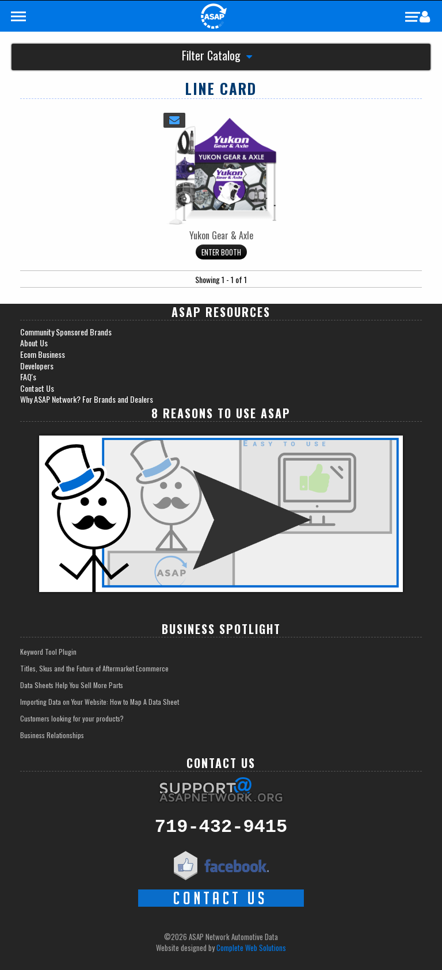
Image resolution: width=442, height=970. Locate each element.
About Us (34, 343)
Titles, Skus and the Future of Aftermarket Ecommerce (94, 668)
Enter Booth (221, 252)
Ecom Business (42, 354)
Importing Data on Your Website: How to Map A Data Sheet (99, 702)
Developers (37, 366)
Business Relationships (52, 735)
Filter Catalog (217, 56)
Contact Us (37, 388)
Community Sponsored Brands (66, 332)
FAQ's (28, 377)
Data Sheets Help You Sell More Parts (71, 685)
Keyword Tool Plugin (48, 651)
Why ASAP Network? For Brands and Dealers (86, 399)
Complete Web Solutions (251, 947)
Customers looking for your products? (72, 718)
